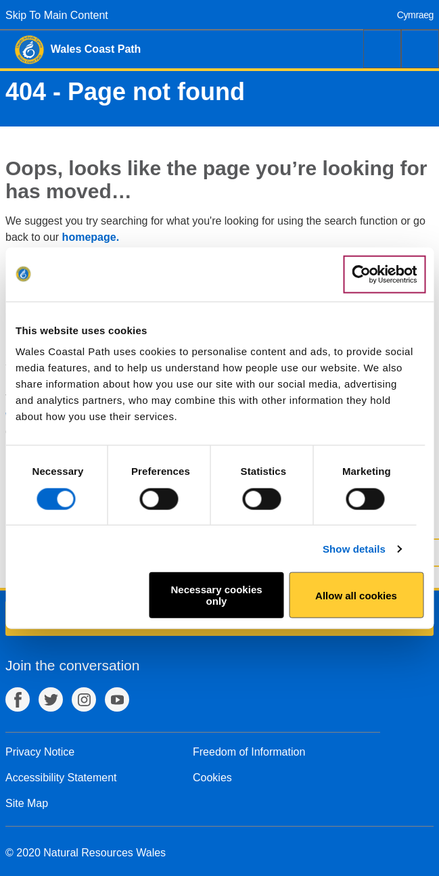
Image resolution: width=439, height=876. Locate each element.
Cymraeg (415, 14)
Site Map (26, 803)
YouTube (117, 699)
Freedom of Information (249, 752)
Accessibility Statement (61, 777)
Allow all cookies (356, 595)
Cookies (212, 777)
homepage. (90, 237)
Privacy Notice (39, 752)
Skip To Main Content (56, 15)
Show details (354, 548)
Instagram (84, 699)
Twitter (51, 699)
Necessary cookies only (216, 595)
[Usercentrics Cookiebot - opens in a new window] (384, 274)
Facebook (17, 699)
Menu (420, 48)
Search (382, 48)
